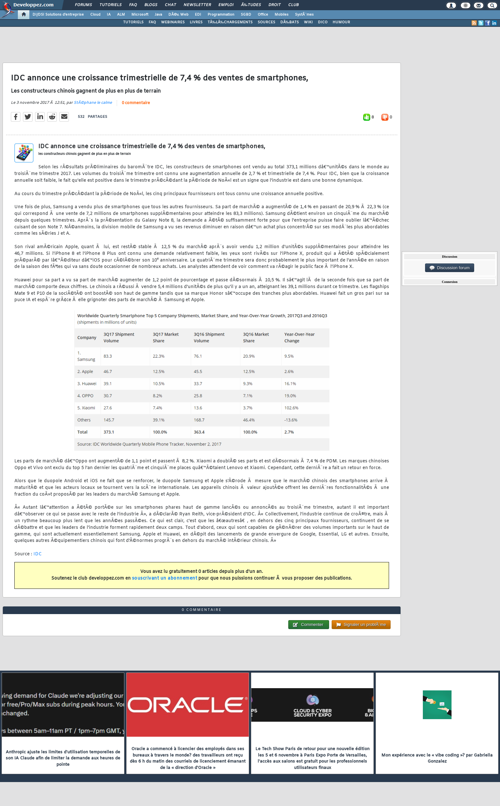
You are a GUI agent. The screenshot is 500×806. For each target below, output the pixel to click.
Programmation (221, 14)
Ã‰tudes (250, 5)
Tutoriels (110, 5)
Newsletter (197, 5)
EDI (198, 14)
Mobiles (282, 14)
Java (158, 14)
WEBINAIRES (173, 22)
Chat (170, 5)
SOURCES (266, 22)
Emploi (226, 5)
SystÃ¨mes (304, 14)
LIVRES (196, 22)
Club (293, 5)
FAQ (133, 5)
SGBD (246, 14)
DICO (322, 22)
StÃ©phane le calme (93, 102)
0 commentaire (136, 103)
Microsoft (139, 14)
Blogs (151, 5)
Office (263, 14)
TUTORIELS (133, 22)
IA (109, 14)
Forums (83, 5)
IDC (37, 554)
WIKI (308, 22)
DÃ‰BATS (289, 22)
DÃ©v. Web (178, 14)
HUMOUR (341, 22)
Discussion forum (450, 267)
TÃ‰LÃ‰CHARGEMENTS (230, 22)
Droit (274, 5)
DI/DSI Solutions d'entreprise (58, 14)
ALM (121, 14)
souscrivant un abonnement (164, 578)
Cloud (95, 14)
